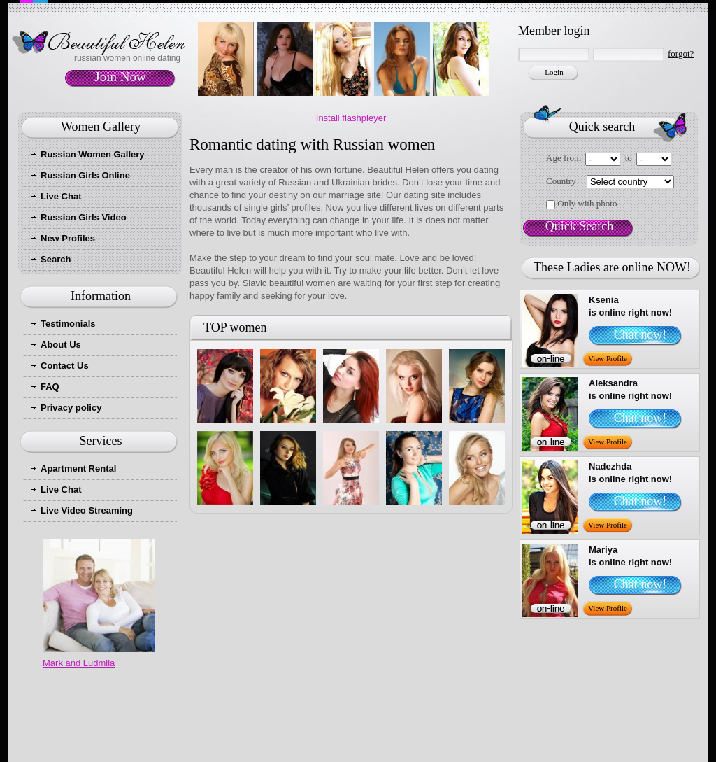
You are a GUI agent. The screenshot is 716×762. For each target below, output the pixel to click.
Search (56, 259)
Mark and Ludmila (79, 663)
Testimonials (68, 323)
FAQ (50, 386)
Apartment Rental (78, 468)
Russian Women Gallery (93, 154)
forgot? (681, 53)
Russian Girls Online (85, 175)
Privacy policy (71, 407)
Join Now (119, 76)
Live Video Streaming (87, 510)
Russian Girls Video (84, 217)
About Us (61, 344)
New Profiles (68, 238)
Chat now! (640, 334)
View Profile (607, 358)
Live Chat (61, 196)
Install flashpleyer (351, 118)
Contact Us (65, 365)
